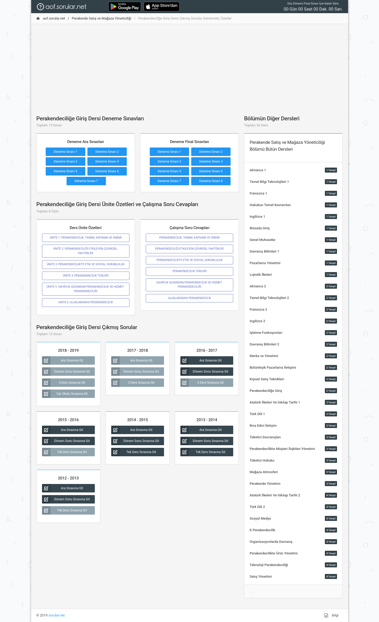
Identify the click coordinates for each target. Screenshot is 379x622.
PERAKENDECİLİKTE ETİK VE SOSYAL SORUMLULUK (189, 260)
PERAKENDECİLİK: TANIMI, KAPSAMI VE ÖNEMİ (189, 237)
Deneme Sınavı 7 (86, 181)
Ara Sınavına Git (62, 360)
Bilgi (331, 615)
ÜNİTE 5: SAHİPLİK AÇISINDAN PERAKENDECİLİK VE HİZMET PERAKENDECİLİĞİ (85, 289)
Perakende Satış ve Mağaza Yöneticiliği (101, 18)
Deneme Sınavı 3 (65, 161)
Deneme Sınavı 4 (107, 161)
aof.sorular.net (50, 18)
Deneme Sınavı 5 (65, 171)
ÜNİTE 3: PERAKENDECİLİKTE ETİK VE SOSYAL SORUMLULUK (85, 264)
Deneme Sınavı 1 (65, 152)
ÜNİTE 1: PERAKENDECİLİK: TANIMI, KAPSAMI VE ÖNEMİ (86, 237)
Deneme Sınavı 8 (211, 181)
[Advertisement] (190, 65)
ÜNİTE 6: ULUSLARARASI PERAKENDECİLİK (85, 302)
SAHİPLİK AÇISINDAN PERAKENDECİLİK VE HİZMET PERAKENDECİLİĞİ (189, 284)
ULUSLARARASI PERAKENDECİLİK (189, 298)
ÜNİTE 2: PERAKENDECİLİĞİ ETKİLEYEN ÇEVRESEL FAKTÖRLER (85, 251)
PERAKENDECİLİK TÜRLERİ (189, 271)
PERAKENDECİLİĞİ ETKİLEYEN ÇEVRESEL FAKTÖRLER (189, 248)
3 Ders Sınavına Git (63, 382)
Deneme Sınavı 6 (107, 171)
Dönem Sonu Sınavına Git (66, 371)
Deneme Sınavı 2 (107, 152)
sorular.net (56, 615)
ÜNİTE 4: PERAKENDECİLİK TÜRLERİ (86, 275)
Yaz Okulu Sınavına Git (65, 394)
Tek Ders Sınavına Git (64, 452)
